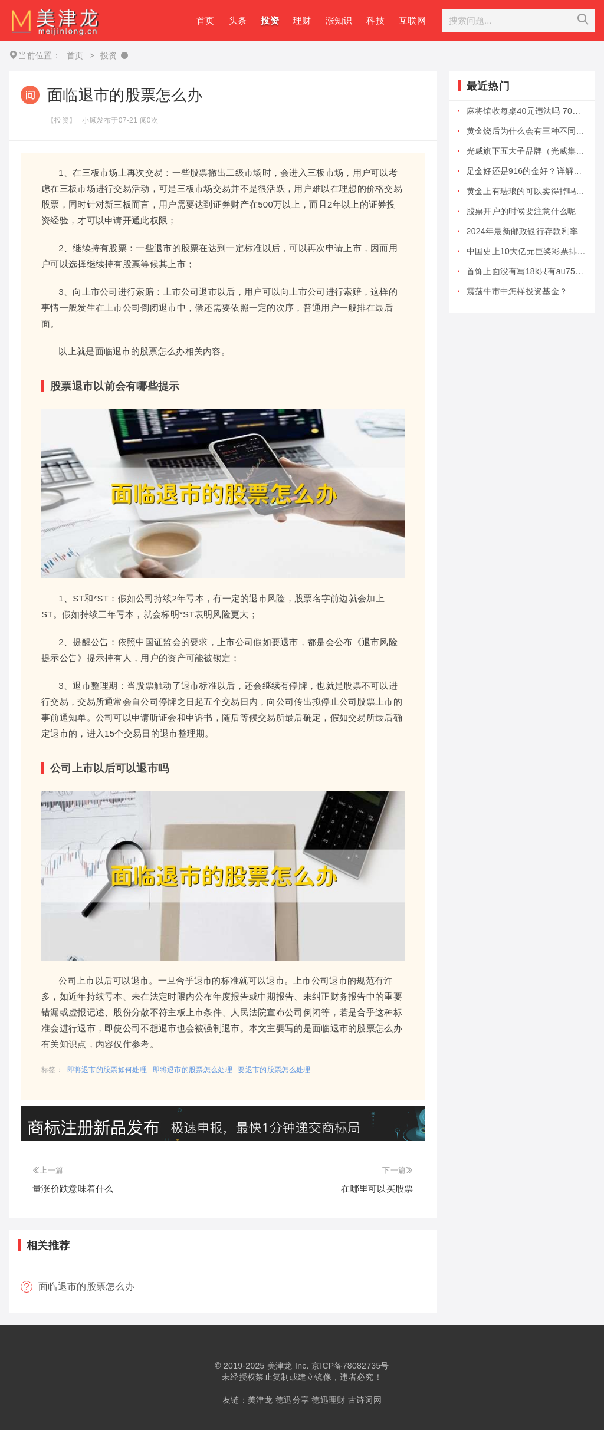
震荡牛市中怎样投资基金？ (517, 291)
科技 (375, 20)
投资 (270, 20)
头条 (238, 20)
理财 (302, 20)
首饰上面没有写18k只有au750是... (526, 271)
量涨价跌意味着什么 (73, 1189)
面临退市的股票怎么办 (86, 1286)
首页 (205, 20)
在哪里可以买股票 (377, 1189)
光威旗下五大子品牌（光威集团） (526, 151)
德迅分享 (292, 1400)
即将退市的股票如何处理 (107, 1070)
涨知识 (339, 20)
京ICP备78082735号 (350, 1365)
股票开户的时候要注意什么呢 (521, 211)
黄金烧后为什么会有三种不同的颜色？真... (526, 131)
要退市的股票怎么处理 (274, 1070)
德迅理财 (328, 1400)
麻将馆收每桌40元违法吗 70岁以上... (526, 111)
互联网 (412, 20)
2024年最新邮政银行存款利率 (523, 231)
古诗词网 (365, 1400)
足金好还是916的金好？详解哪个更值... (526, 171)
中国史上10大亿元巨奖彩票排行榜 (526, 251)
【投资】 (61, 120)
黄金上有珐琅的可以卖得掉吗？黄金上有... (526, 191)
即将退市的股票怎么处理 (192, 1070)
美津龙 (280, 1365)
